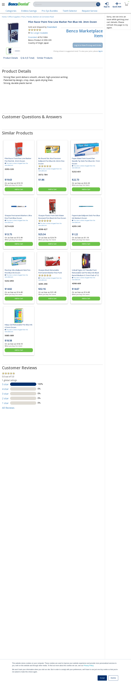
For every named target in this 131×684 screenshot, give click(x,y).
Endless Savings (29, 10)
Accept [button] (102, 678)
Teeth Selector (70, 10)
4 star (5, 389)
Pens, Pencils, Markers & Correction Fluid (38, 17)
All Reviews (8, 407)
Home (4, 17)
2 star (5, 398)
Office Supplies (14, 17)
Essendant (52, 27)
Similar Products (45, 57)
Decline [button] (113, 678)
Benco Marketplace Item (84, 33)
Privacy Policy (88, 665)
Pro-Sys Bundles (50, 10)
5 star (5, 384)
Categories (11, 10)
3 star (5, 393)
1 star (5, 403)
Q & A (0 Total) (27, 57)
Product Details (10, 57)
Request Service (89, 10)
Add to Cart (19, 189)
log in (100, 51)
